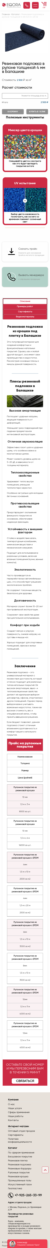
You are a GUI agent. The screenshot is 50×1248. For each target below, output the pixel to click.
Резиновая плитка (17, 1160)
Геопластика (15, 1188)
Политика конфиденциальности (20, 1140)
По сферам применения (21, 1153)
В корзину (13, 112)
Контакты (13, 1120)
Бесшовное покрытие (20, 1156)
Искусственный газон (20, 1184)
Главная (6, 14)
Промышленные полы (19, 1180)
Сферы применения (18, 1112)
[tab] (25, 301)
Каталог (15, 14)
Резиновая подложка (19, 1164)
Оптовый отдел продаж (21, 1131)
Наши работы (15, 1116)
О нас (11, 1104)
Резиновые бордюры (19, 1168)
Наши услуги (15, 1108)
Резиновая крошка (18, 1176)
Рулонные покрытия (18, 1172)
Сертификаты (15, 1135)
